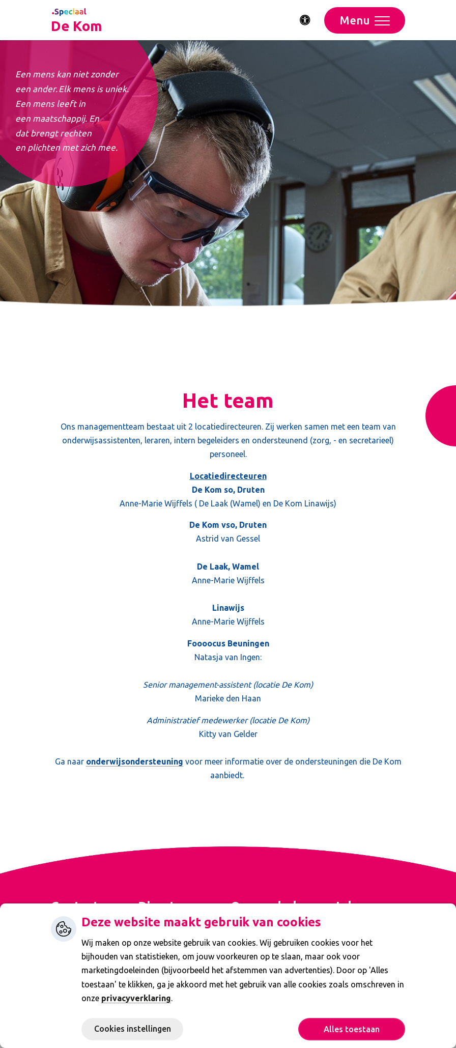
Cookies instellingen (132, 1028)
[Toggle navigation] (364, 20)
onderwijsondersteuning (134, 761)
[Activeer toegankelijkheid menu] (305, 20)
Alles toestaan (352, 1029)
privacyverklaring (136, 998)
